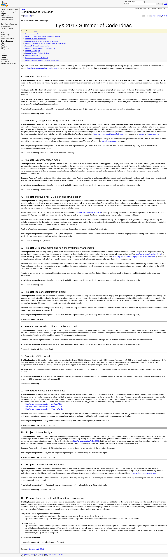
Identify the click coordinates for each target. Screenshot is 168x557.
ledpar (150, 134)
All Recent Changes (51, 554)
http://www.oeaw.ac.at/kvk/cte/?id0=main (108, 134)
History (160, 8)
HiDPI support (32, 51)
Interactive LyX (32, 55)
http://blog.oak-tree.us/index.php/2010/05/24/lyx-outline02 (134, 257)
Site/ (2, 43)
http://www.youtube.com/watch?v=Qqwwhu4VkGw (44, 409)
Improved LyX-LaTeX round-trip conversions (42, 60)
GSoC (164, 16)
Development (5, 26)
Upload (154, 8)
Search (60, 554)
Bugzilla (4, 14)
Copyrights (4, 59)
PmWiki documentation (8, 63)
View (144, 8)
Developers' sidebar (7, 38)
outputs (156, 134)
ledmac (141, 134)
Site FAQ (4, 57)
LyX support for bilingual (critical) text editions (42, 36)
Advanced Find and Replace (37, 53)
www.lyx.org (5, 61)
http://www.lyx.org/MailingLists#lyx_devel (42, 68)
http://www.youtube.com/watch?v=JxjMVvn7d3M (43, 404)
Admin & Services (7, 18)
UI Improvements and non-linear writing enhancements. (45, 43)
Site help (4, 55)
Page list (27, 16)
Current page (5, 34)
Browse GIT (5, 16)
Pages (3, 36)
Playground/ (5, 49)
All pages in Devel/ (7, 19)
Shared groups (7, 41)
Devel (23, 9)
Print (164, 8)
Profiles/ (4, 47)
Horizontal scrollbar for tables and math (40, 48)
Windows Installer (7, 28)
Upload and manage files (9, 12)
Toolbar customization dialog (37, 46)
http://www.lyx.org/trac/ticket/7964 (86, 441)
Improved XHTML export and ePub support (41, 41)
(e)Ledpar (114, 141)
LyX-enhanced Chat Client (36, 58)
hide (35, 31)
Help (165, 4)
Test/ (2, 45)
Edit (149, 8)
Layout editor (32, 34)
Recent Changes (39, 554)
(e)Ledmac (106, 141)
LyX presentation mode (35, 39)
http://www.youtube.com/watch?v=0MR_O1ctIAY (43, 406)
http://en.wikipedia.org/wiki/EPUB (88, 213)
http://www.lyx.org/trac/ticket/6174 (148, 254)
